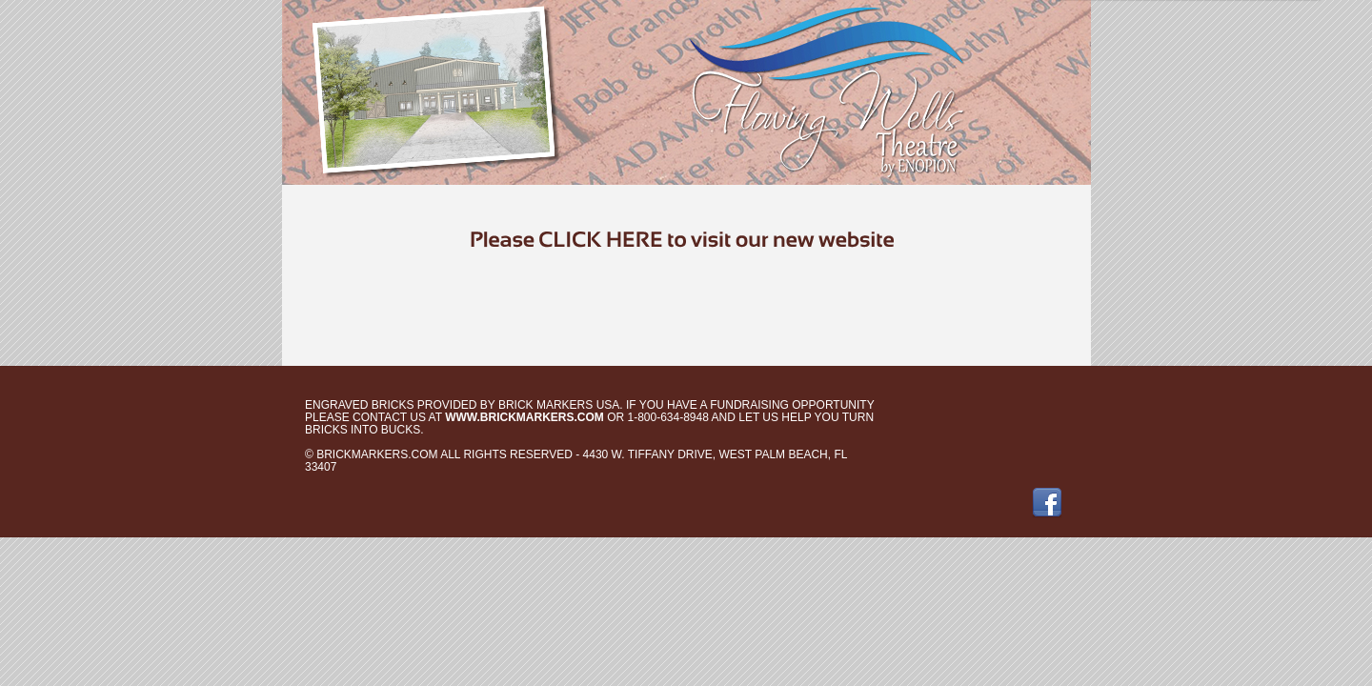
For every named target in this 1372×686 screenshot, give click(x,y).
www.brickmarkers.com (524, 417)
